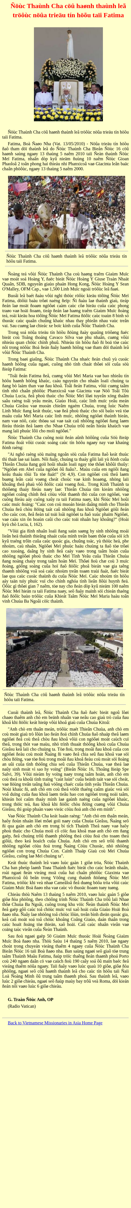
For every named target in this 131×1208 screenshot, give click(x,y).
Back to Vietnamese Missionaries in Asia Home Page (55, 1022)
